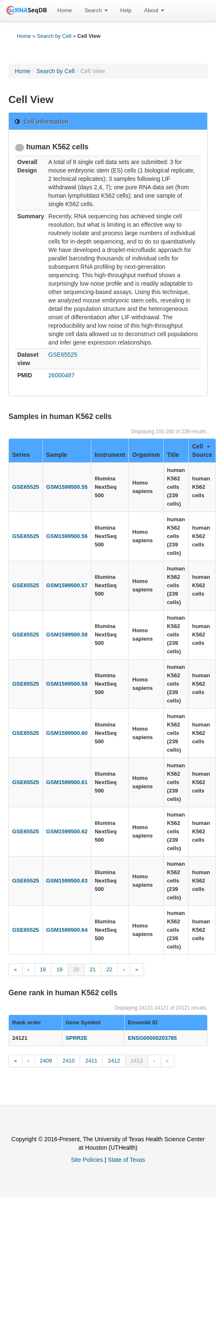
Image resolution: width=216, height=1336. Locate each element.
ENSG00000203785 (152, 1038)
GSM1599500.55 (67, 487)
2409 (46, 1061)
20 (76, 969)
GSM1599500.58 (67, 634)
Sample (56, 454)
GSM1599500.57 (67, 585)
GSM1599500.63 (67, 880)
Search (96, 10)
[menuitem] (64, 10)
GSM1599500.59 (67, 684)
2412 (114, 1061)
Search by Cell (54, 36)
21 (93, 969)
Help (126, 10)
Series (21, 454)
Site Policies (87, 1159)
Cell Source (202, 450)
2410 (69, 1061)
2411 (91, 1061)
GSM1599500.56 (67, 536)
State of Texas (126, 1159)
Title (173, 454)
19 (59, 969)
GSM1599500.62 (67, 831)
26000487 (61, 375)
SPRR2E (77, 1038)
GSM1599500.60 (67, 733)
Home (64, 10)
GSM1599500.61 (67, 782)
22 (109, 969)
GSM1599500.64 (67, 930)
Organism (146, 454)
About (154, 10)
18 (43, 969)
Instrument (110, 454)
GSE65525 (62, 354)
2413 (137, 1061)
